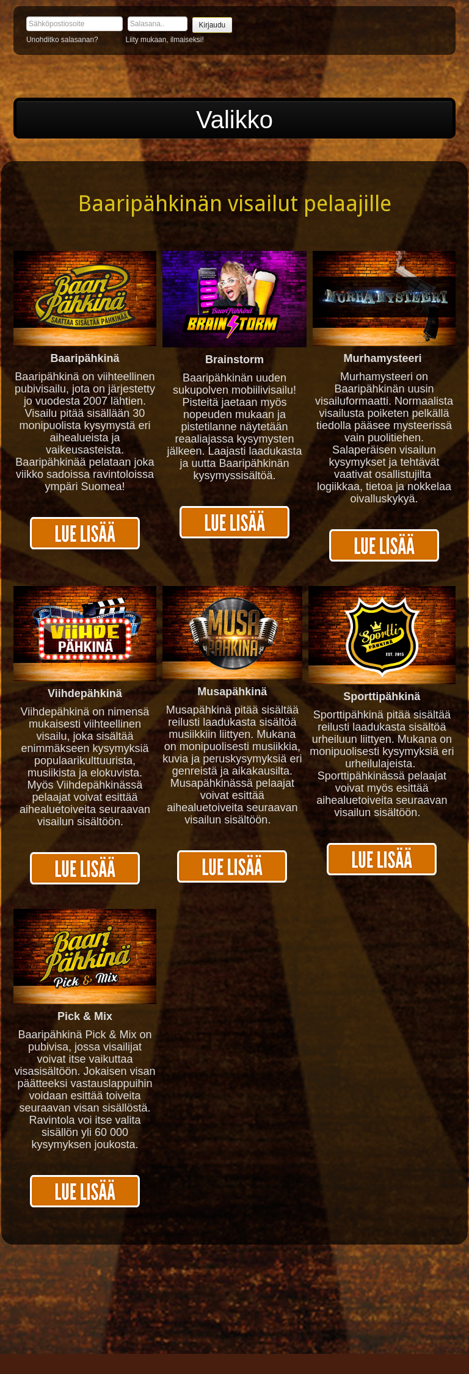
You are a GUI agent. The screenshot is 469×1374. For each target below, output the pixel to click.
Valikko (234, 119)
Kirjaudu (212, 25)
